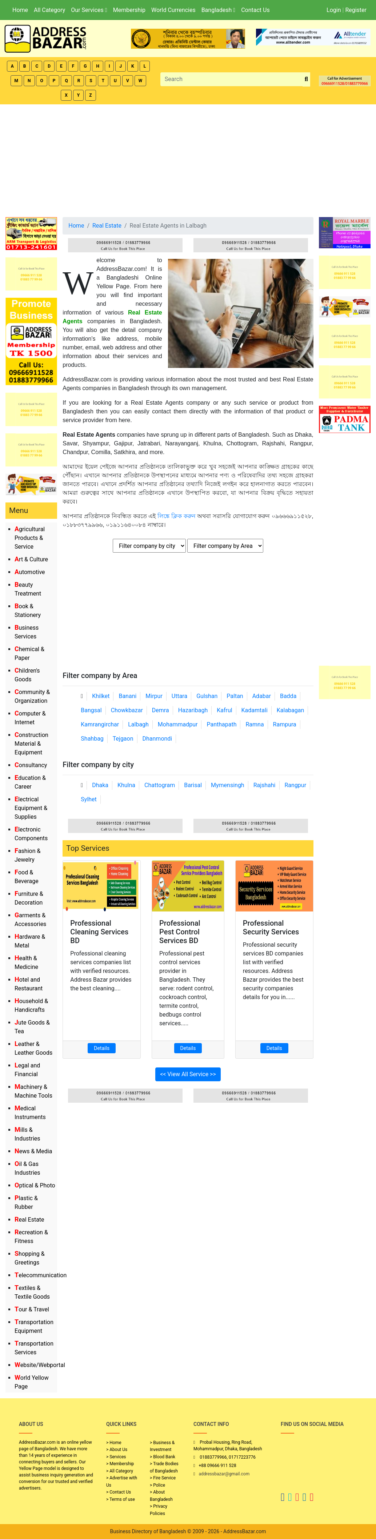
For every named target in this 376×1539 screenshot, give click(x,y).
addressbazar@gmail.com (224, 1473)
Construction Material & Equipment (31, 744)
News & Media (33, 1151)
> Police (157, 1485)
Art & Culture (31, 559)
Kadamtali (254, 710)
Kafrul (224, 710)
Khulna (126, 785)
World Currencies (173, 10)
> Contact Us (118, 1492)
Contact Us (255, 10)
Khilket (100, 696)
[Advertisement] (188, 159)
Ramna (254, 724)
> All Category (119, 1471)
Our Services (89, 10)
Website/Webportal (40, 1365)
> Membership (120, 1463)
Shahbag (92, 738)
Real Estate (29, 1219)
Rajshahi (264, 785)
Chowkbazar (127, 710)
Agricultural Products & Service (30, 538)
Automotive (30, 572)
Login (334, 10)
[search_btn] (306, 79)
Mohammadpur (178, 724)
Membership (129, 10)
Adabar (261, 696)
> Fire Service (163, 1477)
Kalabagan (290, 710)
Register (356, 10)
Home (20, 10)
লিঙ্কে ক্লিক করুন (177, 516)
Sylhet (89, 799)
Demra (160, 710)
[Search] (231, 79)
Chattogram (159, 785)
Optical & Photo (35, 1185)
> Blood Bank (162, 1456)
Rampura (284, 724)
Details (101, 1048)
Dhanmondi (157, 738)
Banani (127, 696)
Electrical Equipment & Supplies (31, 808)
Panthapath (221, 724)
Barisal (193, 785)
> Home (113, 1442)
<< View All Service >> (188, 1074)
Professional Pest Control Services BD (179, 932)
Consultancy (31, 765)
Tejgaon (123, 738)
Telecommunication (41, 1275)
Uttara (179, 696)
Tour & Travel (32, 1309)
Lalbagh (138, 724)
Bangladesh (218, 10)
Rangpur (295, 785)
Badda (288, 696)
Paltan (235, 696)
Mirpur (154, 696)
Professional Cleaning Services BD (99, 932)
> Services (116, 1456)
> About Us (116, 1449)
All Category (49, 10)
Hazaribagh (193, 710)
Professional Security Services (271, 927)
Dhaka (100, 785)
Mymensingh (227, 785)
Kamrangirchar (100, 724)
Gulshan (206, 696)
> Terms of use (120, 1499)
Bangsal (91, 710)
